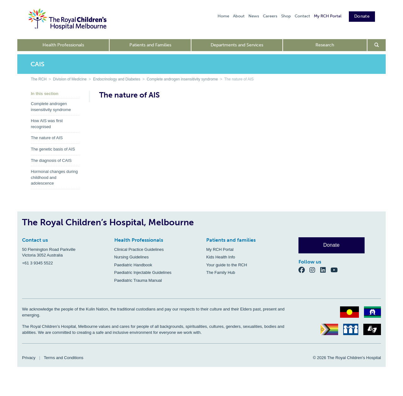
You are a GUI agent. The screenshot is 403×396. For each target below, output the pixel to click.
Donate (362, 16)
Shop (286, 16)
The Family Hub (220, 272)
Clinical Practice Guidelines (139, 249)
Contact (302, 16)
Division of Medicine (70, 79)
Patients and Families (150, 45)
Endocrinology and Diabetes (116, 79)
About (239, 16)
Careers (270, 16)
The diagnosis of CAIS (51, 160)
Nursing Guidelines (131, 257)
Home (223, 16)
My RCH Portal (327, 16)
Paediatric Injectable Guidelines (143, 272)
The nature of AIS (47, 137)
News (253, 16)
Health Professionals (63, 45)
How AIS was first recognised (47, 123)
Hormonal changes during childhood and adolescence (54, 177)
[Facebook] (304, 270)
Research (324, 45)
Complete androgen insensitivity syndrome (182, 79)
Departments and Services (237, 45)
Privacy (29, 357)
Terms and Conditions (63, 357)
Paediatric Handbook (133, 265)
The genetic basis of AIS (53, 149)
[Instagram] (314, 270)
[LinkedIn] (325, 270)
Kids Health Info (220, 257)
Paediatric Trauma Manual (138, 280)
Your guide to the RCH (226, 265)
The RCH (39, 79)
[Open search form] (376, 45)
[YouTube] (336, 270)
